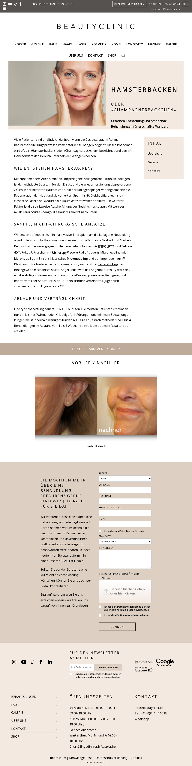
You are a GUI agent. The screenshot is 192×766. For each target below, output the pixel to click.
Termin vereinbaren (131, 4)
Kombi (116, 44)
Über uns (76, 55)
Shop (112, 55)
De (184, 4)
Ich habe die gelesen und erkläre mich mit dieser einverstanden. (124, 608)
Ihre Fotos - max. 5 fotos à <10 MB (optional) (119, 576)
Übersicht (155, 154)
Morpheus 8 (22, 259)
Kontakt (158, 4)
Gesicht (37, 44)
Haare (67, 44)
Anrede (103, 473)
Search (123, 55)
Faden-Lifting (108, 264)
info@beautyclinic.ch (149, 708)
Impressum (58, 758)
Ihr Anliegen (106, 547)
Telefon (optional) (110, 507)
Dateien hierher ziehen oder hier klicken (127, 591)
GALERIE (17, 713)
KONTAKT (18, 729)
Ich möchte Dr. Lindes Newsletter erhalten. (124, 615)
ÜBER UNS (18, 721)
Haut (53, 44)
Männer (154, 44)
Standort (105, 536)
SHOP (15, 736)
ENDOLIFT (106, 246)
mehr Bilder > (96, 446)
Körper (20, 44)
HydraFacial (120, 270)
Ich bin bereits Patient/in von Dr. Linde (121, 531)
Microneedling (77, 259)
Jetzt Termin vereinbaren (96, 348)
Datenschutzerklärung (129, 606)
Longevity (134, 44)
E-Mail (102, 519)
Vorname (104, 484)
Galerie (171, 44)
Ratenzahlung (48, 4)
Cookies (136, 758)
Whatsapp (142, 719)
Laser (82, 44)
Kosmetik (99, 44)
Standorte (173, 9)
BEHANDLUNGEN (23, 697)
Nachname (105, 496)
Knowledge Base (80, 758)
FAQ (14, 705)
